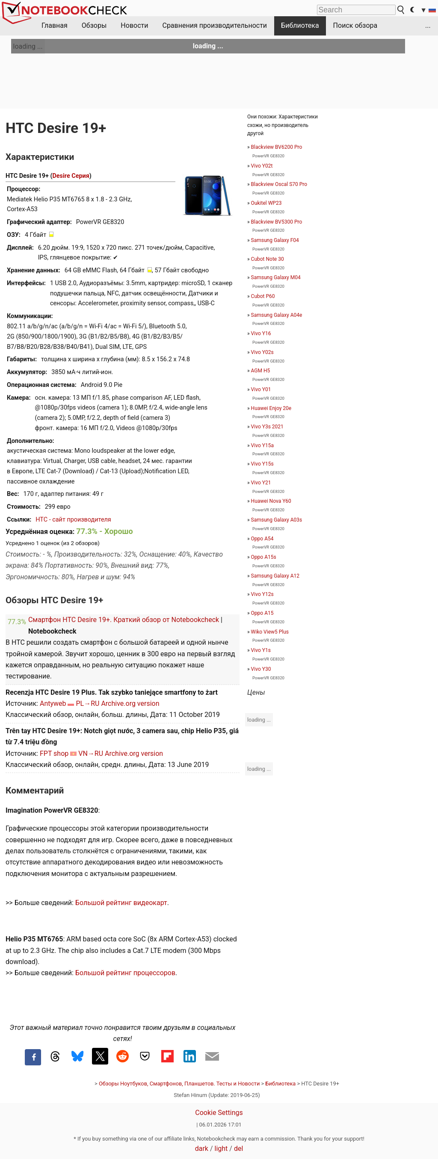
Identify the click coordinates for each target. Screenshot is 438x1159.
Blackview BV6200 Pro (276, 147)
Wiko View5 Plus (270, 632)
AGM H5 (260, 371)
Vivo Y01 (261, 389)
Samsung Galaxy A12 (275, 576)
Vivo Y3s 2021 (267, 427)
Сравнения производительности (214, 25)
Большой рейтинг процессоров (125, 973)
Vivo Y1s (261, 650)
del (238, 1148)
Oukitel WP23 (266, 203)
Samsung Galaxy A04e (276, 315)
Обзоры (94, 25)
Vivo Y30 (261, 669)
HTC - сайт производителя (73, 519)
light (221, 1148)
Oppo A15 (262, 613)
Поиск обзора (355, 25)
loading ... (28, 46)
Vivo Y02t (262, 166)
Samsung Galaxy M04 (276, 277)
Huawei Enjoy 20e (271, 408)
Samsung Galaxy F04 (275, 240)
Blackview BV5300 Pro (276, 222)
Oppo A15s (263, 557)
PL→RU (87, 703)
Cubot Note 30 (267, 259)
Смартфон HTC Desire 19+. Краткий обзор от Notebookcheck (123, 620)
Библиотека (300, 25)
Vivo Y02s (262, 352)
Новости (134, 25)
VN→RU (90, 753)
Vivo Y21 (261, 483)
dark (201, 1148)
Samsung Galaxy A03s (276, 520)
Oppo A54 (262, 539)
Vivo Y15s (262, 464)
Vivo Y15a (262, 445)
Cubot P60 (263, 296)
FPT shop (54, 753)
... (428, 25)
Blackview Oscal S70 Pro (279, 184)
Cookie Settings (219, 1113)
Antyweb (53, 703)
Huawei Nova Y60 (271, 501)
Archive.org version (130, 703)
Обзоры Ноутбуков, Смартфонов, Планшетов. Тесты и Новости (179, 1083)
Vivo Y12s (262, 594)
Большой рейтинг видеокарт (121, 903)
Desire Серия (70, 176)
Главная (54, 25)
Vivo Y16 (261, 333)
